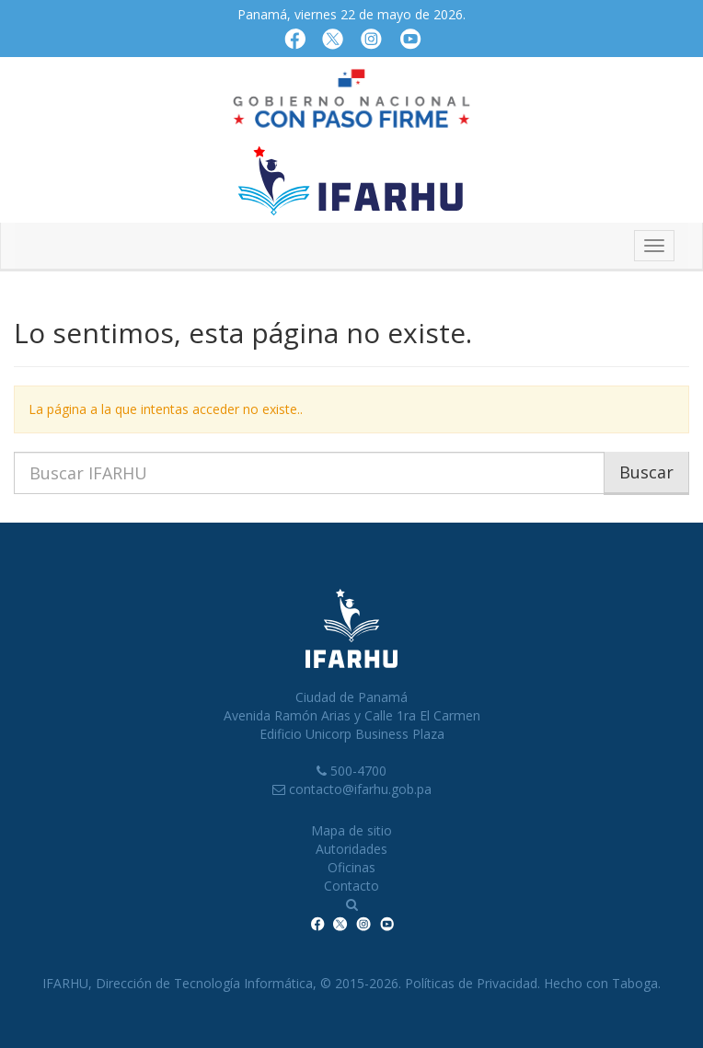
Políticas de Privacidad (471, 983)
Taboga (635, 983)
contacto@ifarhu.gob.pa (360, 789)
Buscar (646, 472)
